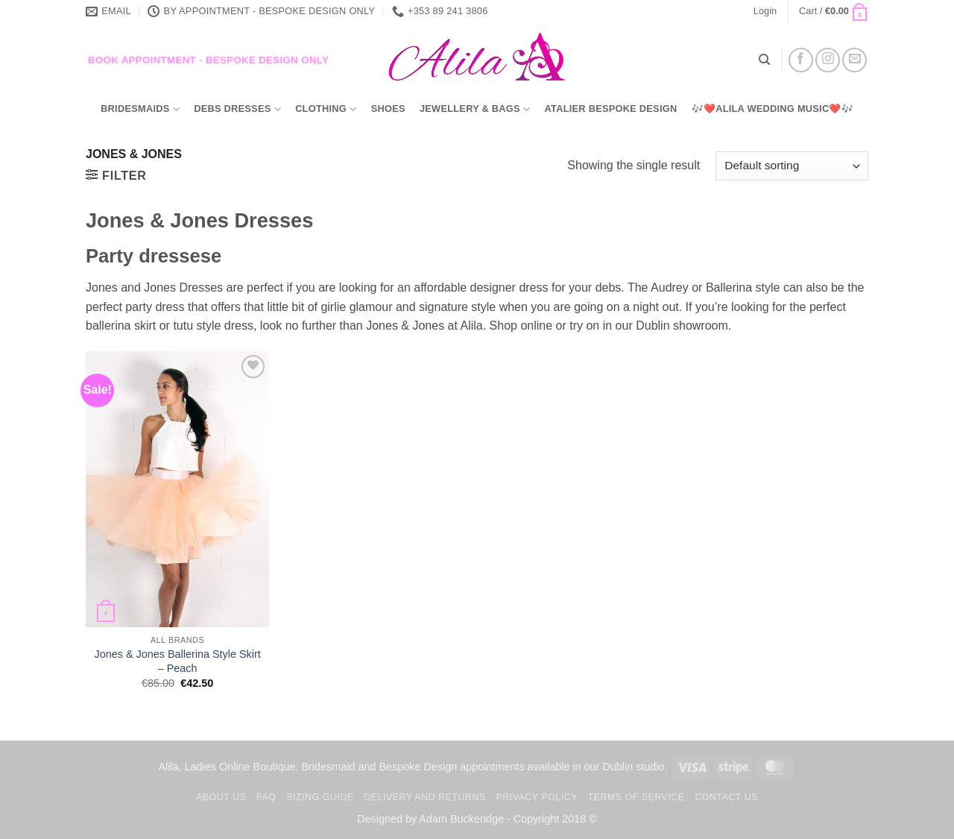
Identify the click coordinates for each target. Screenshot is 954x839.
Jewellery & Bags (475, 109)
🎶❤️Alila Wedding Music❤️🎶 (772, 108)
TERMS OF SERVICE (636, 797)
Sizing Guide (319, 797)
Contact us (726, 797)
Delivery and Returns (424, 797)
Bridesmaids (140, 109)
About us (221, 797)
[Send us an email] (854, 60)
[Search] (764, 59)
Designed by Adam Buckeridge (430, 819)
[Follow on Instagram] (827, 60)
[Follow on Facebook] (801, 60)
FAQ (266, 797)
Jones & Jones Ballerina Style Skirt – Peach (178, 661)
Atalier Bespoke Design (611, 108)
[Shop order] (792, 165)
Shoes (388, 108)
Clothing (325, 109)
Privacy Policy (536, 797)
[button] (765, 11)
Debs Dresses (237, 109)
